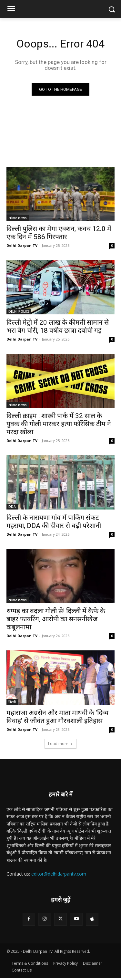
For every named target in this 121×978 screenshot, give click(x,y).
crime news (17, 218)
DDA (12, 506)
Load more (60, 743)
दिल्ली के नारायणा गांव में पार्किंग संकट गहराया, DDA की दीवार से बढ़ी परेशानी (53, 522)
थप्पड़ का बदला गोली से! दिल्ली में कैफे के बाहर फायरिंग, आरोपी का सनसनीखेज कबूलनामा (55, 619)
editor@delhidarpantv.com (58, 874)
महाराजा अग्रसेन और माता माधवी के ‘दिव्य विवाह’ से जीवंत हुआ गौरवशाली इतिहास (57, 717)
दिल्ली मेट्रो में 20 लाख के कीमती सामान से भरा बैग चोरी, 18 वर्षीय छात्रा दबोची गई (57, 326)
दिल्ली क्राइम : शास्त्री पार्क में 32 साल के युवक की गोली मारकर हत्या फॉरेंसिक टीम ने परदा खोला (58, 424)
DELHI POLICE (18, 311)
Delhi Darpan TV (21, 245)
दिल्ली (12, 701)
